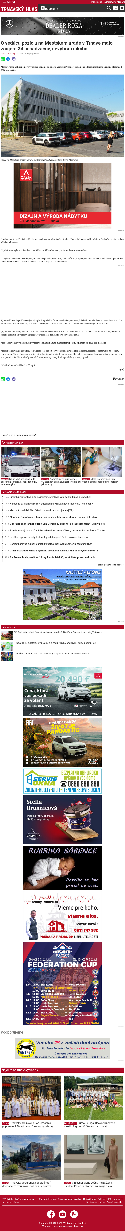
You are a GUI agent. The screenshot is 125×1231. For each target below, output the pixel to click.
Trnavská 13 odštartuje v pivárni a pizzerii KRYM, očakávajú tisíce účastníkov (55, 642)
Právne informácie (47, 1199)
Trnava (6, 1123)
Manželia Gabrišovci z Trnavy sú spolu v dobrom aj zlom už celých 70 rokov (53, 517)
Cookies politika (115, 1202)
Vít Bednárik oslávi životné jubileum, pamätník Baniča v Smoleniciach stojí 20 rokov (58, 632)
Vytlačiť (118, 378)
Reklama (102, 1199)
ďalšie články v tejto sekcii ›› (111, 565)
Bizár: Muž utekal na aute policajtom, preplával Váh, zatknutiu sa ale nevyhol (19, 482)
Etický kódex (90, 1199)
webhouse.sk (76, 1226)
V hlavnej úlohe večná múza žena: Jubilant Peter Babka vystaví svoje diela (88, 1184)
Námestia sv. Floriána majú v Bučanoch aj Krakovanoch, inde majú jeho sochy (61, 482)
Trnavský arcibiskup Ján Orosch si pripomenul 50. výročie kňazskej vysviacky (28, 1124)
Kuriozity (11, 54)
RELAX (4, 54)
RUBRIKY (50, 8)
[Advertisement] (62, 290)
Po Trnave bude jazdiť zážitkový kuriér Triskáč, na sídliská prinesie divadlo (52, 557)
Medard (121, 1)
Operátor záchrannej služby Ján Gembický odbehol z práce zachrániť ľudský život (57, 523)
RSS (109, 1199)
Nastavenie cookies (95, 1202)
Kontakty (117, 1199)
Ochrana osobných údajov (70, 1199)
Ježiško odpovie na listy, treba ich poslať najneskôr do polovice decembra (49, 537)
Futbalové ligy (70, 1123)
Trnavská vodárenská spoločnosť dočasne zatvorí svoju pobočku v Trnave (26, 1184)
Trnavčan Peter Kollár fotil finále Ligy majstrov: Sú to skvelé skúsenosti (52, 653)
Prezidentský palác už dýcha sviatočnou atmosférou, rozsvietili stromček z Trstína (57, 530)
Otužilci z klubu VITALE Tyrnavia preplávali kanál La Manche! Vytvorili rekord (54, 550)
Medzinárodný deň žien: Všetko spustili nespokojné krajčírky (100, 480)
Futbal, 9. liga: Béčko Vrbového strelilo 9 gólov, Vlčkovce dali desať (89, 1124)
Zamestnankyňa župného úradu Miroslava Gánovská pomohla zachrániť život (51, 543)
